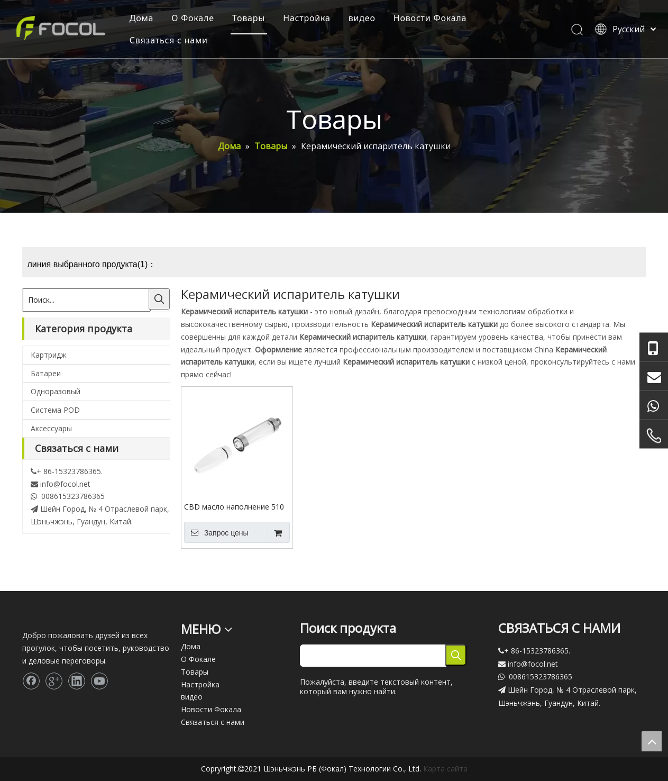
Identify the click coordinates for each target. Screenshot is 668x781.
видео (362, 18)
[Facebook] (31, 681)
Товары (248, 18)
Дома (142, 18)
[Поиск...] (87, 300)
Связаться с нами (169, 40)
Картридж (49, 355)
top (652, 741)
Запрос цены (216, 532)
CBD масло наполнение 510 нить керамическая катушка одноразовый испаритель (234, 506)
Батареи (46, 373)
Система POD (55, 410)
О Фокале (192, 18)
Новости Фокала (430, 18)
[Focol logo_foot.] (30, 620)
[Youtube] (99, 681)
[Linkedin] (76, 681)
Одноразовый (55, 391)
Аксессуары (51, 428)
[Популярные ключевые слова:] (159, 299)
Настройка (307, 18)
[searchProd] (373, 655)
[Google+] (53, 681)
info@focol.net (65, 484)
